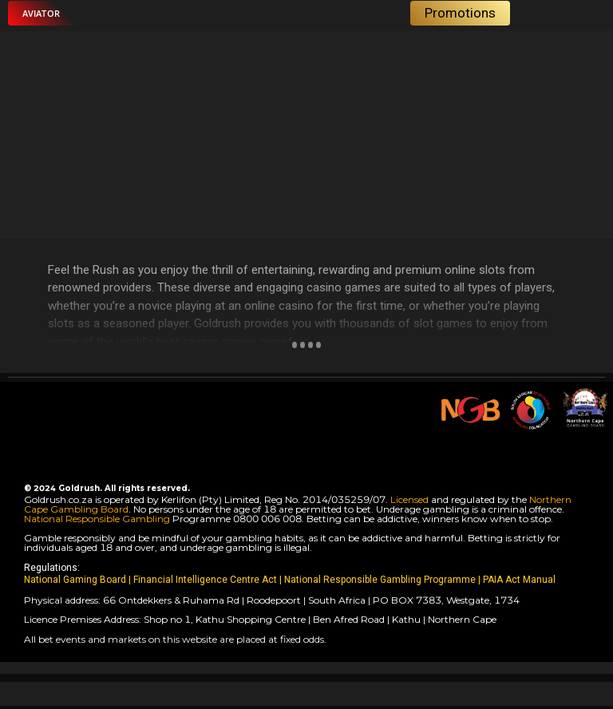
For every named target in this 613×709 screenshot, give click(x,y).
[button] (41, 13)
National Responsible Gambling (97, 519)
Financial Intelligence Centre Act (206, 579)
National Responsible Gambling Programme (380, 579)
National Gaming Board (76, 579)
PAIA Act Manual (519, 579)
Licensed (410, 499)
